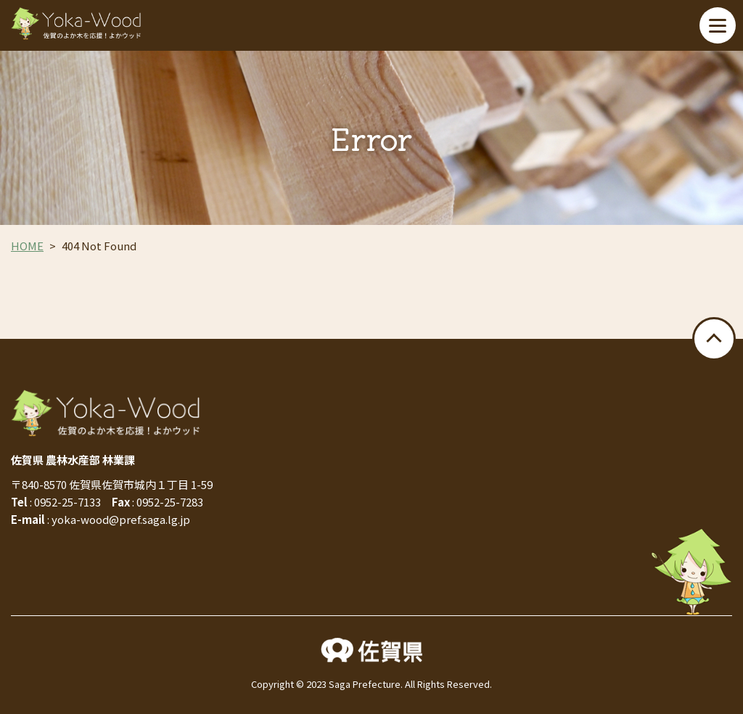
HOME (27, 245)
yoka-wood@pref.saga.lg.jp (121, 519)
